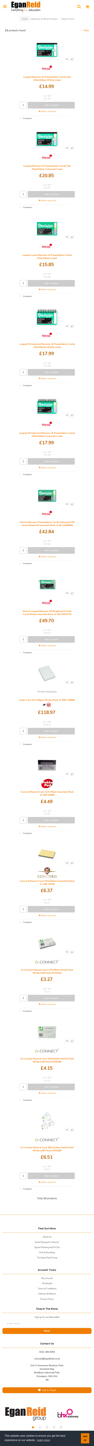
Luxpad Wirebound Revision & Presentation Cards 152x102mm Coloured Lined (47, 435)
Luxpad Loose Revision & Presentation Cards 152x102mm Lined (47, 257)
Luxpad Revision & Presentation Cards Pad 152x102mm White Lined (47, 78)
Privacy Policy (47, 1299)
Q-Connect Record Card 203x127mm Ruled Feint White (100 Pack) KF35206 (47, 1149)
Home (25, 19)
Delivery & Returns (47, 1293)
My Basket (47, 1283)
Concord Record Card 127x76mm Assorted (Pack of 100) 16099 (47, 793)
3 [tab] (47, 1427)
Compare (25, 118)
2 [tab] (40, 1427)
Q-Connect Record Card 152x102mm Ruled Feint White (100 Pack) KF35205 (47, 1060)
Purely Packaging (47, 691)
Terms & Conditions (47, 1288)
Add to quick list (47, 111)
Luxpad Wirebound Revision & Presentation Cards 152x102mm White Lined (47, 346)
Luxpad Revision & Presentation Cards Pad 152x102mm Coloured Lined (47, 167)
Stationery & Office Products (44, 19)
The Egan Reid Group (47, 1257)
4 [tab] (54, 1427)
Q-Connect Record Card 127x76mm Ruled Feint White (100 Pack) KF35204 (47, 971)
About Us (47, 1236)
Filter (86, 30)
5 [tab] (61, 1427)
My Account (47, 1278)
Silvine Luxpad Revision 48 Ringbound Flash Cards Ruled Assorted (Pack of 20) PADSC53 (47, 613)
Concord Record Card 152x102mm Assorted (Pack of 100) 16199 (47, 883)
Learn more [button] (43, 1440)
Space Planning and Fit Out (47, 1247)
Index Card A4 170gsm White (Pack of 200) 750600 (47, 700)
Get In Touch (47, 1390)
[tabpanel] (26, 1413)
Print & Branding (47, 1252)
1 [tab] (33, 1427)
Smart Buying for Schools (47, 1242)
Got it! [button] (85, 1438)
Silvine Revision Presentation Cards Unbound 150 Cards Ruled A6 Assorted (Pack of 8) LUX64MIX (47, 524)
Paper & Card (67, 19)
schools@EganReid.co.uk (47, 1358)
